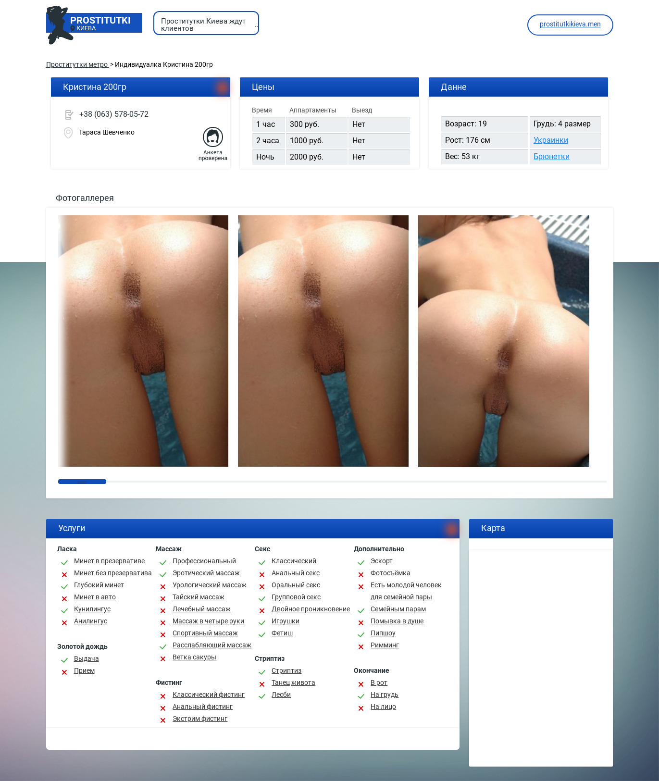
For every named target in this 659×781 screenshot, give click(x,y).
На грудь (384, 694)
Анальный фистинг (203, 706)
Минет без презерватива (113, 573)
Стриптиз (286, 670)
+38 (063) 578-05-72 (114, 114)
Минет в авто (95, 597)
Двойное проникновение (311, 609)
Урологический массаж (210, 585)
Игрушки (285, 621)
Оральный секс (296, 585)
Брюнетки (552, 156)
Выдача (86, 658)
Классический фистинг (209, 694)
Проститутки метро (77, 64)
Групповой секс (296, 597)
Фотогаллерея (85, 198)
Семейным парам (398, 609)
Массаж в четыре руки (208, 621)
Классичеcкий (294, 561)
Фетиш (282, 633)
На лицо (383, 706)
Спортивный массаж (205, 633)
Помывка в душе (397, 621)
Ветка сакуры (194, 657)
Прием (84, 670)
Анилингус (90, 621)
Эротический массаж (206, 573)
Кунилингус (92, 609)
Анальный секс (296, 573)
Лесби (281, 694)
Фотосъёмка (390, 573)
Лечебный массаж (202, 609)
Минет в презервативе (109, 561)
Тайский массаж (198, 597)
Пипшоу (383, 633)
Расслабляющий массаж (212, 645)
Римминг (385, 645)
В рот (379, 682)
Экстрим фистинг (200, 718)
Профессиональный (204, 561)
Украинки (551, 140)
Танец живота (293, 682)
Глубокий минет (99, 585)
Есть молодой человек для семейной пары (406, 591)
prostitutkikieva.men (570, 24)
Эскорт (382, 561)
